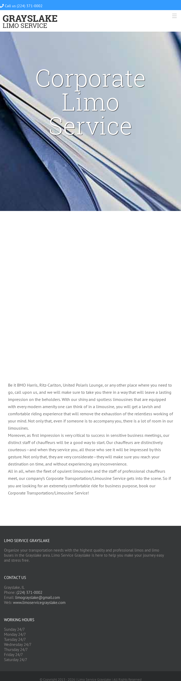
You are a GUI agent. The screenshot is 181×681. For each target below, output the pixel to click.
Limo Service (30, 22)
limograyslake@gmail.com (37, 597)
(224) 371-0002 (29, 592)
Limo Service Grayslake (27, 540)
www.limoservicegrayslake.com (39, 602)
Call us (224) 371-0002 (21, 5)
